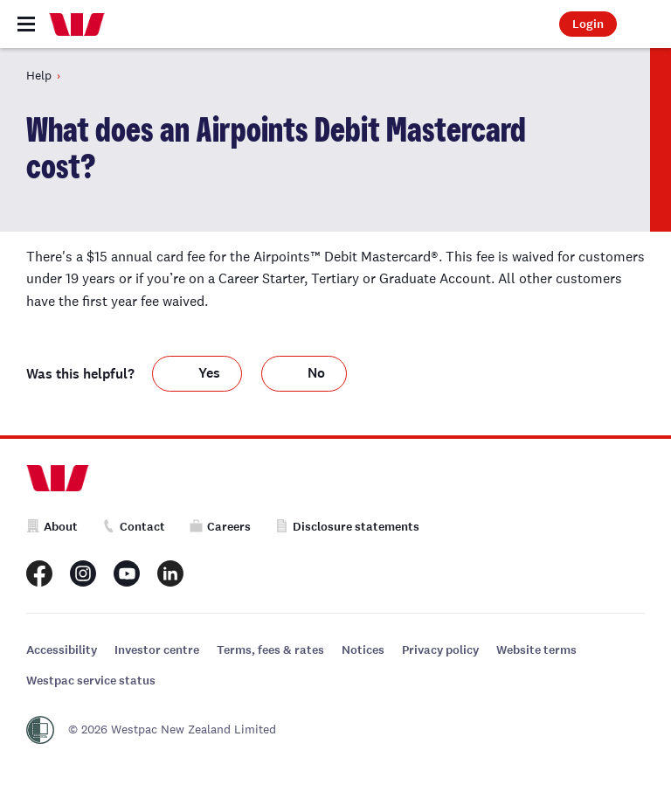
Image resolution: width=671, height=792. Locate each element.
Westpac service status (91, 680)
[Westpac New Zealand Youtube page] (127, 573)
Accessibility (61, 650)
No (316, 373)
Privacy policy (440, 650)
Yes (209, 373)
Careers (220, 526)
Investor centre (156, 650)
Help (39, 75)
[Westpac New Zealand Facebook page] (39, 573)
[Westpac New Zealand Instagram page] (83, 573)
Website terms (536, 650)
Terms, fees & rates (270, 650)
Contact (133, 526)
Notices (363, 650)
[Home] (77, 24)
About (52, 526)
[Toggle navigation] (26, 24)
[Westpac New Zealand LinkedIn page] (170, 573)
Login (588, 24)
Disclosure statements (347, 526)
